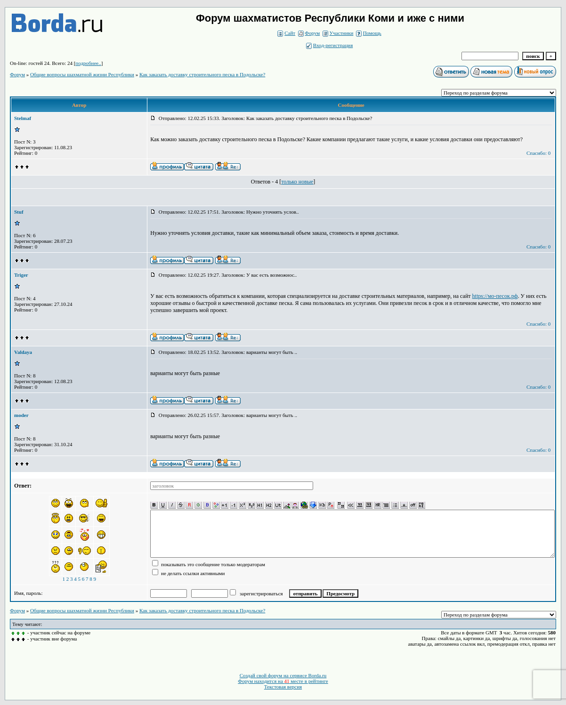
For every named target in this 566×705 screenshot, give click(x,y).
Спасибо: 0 (538, 153)
